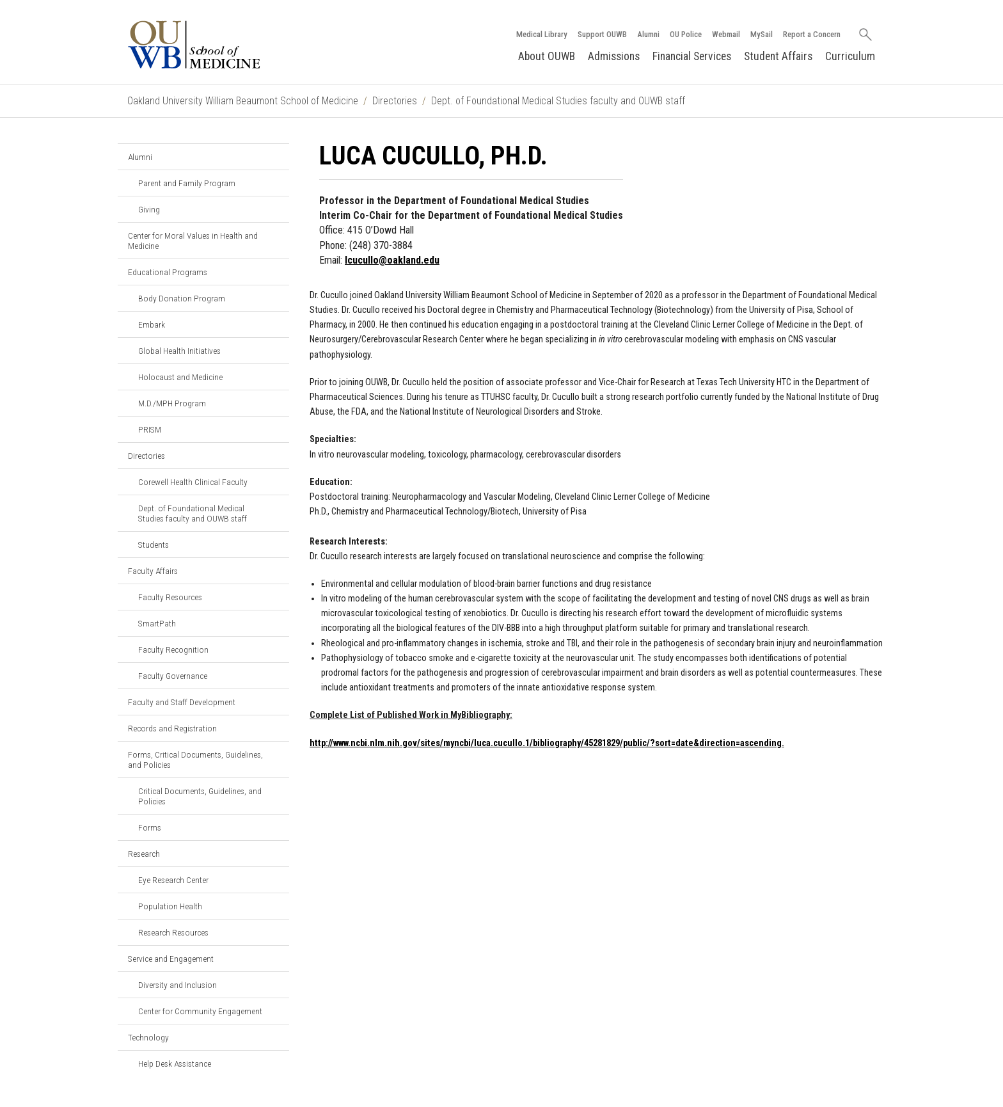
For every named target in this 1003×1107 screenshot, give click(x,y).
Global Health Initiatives (179, 351)
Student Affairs (778, 56)
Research (144, 853)
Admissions (614, 56)
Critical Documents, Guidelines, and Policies (200, 796)
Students (153, 544)
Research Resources (173, 932)
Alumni (648, 34)
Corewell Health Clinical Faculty (193, 482)
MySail (761, 34)
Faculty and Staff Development (181, 702)
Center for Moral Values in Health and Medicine (193, 240)
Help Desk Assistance (174, 1063)
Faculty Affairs (153, 571)
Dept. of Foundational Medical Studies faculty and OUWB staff (558, 101)
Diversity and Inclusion (177, 985)
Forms (149, 827)
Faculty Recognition (173, 649)
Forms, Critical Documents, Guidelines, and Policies (195, 759)
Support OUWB (602, 34)
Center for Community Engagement (200, 1011)
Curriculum (850, 56)
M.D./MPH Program (172, 403)
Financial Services (691, 56)
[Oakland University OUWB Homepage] (223, 44)
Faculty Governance (172, 676)
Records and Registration (172, 728)
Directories (394, 101)
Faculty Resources (170, 597)
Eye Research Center (173, 880)
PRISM (149, 429)
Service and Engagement (171, 958)
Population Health (170, 906)
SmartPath (157, 623)
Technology (148, 1037)
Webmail (726, 34)
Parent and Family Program (186, 183)
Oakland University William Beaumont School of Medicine (242, 101)
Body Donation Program (181, 298)
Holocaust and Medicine (180, 377)
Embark (151, 324)
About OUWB (546, 56)
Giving (149, 209)
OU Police (686, 34)
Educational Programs (167, 272)
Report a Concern (812, 34)
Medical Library (541, 34)
